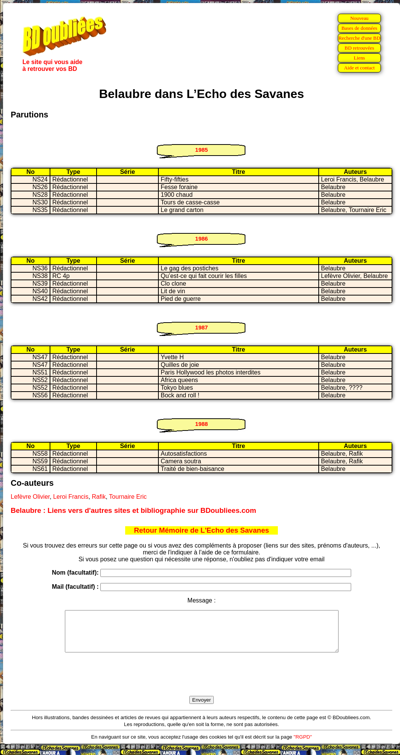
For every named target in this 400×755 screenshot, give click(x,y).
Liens (359, 58)
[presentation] (202, 683)
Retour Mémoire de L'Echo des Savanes (201, 530)
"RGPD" (303, 745)
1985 (201, 149)
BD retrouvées (359, 48)
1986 (201, 238)
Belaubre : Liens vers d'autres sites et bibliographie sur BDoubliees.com (133, 510)
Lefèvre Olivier (30, 496)
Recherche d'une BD (360, 38)
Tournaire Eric (128, 496)
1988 (201, 424)
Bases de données (359, 28)
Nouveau (359, 18)
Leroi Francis (70, 496)
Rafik (99, 496)
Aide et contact (359, 68)
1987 (201, 327)
